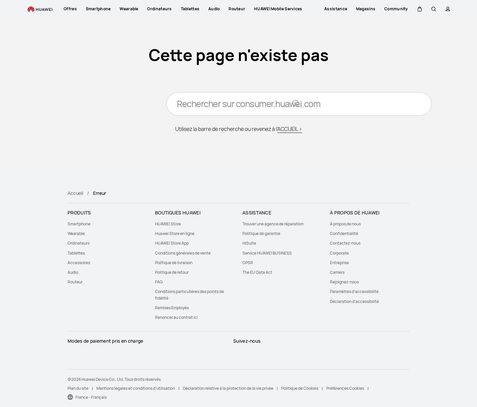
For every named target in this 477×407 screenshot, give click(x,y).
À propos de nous (345, 224)
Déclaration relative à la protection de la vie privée (228, 388)
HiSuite (249, 243)
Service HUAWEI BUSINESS (267, 253)
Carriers (337, 272)
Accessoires (79, 262)
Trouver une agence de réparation (272, 224)
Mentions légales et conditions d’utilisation (135, 388)
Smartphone (79, 224)
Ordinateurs (78, 243)
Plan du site (78, 388)
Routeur (75, 282)
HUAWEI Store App (172, 243)
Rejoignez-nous (344, 282)
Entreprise (339, 262)
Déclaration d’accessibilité (354, 301)
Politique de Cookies (299, 388)
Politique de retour (171, 272)
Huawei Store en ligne (174, 233)
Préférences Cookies (345, 388)
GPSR (247, 262)
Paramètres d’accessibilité (354, 291)
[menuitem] (107, 224)
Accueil (75, 193)
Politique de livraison (173, 262)
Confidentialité (344, 233)
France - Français (91, 397)
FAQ (159, 282)
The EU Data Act (257, 272)
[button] (419, 9)
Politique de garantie (261, 233)
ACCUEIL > (289, 129)
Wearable (76, 233)
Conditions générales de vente (183, 253)
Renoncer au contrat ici (176, 317)
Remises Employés (172, 308)
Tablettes (76, 253)
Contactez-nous (345, 243)
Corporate (339, 253)
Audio (73, 272)
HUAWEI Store (168, 224)
